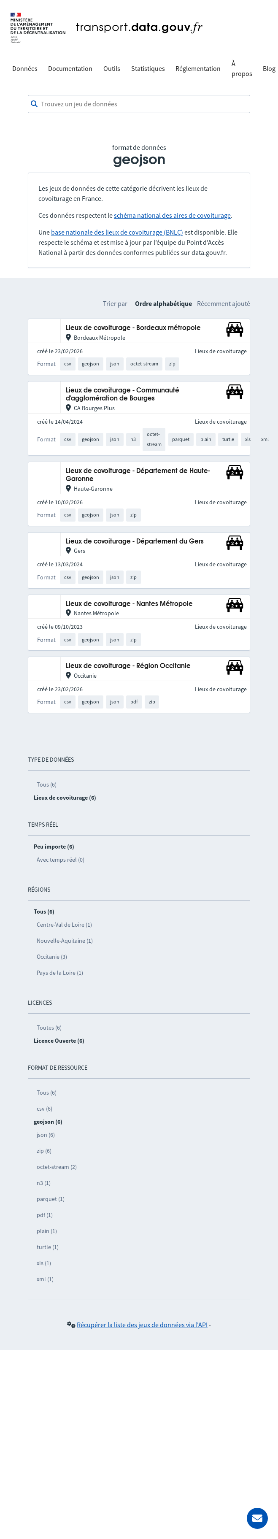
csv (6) (44, 1108)
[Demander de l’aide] (257, 1518)
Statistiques (148, 68)
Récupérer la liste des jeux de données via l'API (142, 1324)
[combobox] (139, 104)
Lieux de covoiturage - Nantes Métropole (129, 604)
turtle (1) (48, 1247)
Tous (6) (47, 784)
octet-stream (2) (57, 1167)
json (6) (46, 1135)
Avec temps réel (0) (60, 859)
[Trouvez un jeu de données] (139, 104)
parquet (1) (51, 1199)
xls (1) (44, 1263)
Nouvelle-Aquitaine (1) (65, 940)
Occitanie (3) (52, 956)
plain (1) (47, 1231)
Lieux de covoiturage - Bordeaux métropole (133, 328)
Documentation (70, 68)
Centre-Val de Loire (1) (64, 924)
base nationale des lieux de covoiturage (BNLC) (117, 232)
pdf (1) (45, 1215)
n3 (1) (44, 1183)
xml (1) (45, 1279)
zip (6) (44, 1151)
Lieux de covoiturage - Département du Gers (135, 541)
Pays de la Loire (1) (60, 972)
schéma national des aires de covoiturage (172, 215)
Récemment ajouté (223, 303)
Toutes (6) (49, 1027)
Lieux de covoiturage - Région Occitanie (128, 666)
